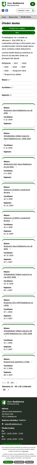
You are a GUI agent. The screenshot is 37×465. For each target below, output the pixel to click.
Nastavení (29, 462)
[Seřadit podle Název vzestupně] (10, 79)
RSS (25, 33)
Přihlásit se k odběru (21, 28)
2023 (6, 67)
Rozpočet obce (19, 71)
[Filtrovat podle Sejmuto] (18, 99)
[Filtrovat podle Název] (18, 83)
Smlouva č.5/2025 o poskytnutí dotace (17, 191)
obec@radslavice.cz (13, 424)
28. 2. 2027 (8, 375)
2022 (24, 63)
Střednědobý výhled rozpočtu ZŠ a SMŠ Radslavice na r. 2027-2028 (18, 333)
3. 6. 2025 (8, 173)
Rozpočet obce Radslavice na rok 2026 (18, 247)
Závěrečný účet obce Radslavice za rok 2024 (18, 165)
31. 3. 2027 (8, 318)
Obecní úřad (13, 17)
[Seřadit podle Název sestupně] (10, 80)
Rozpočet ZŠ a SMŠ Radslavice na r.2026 (18, 304)
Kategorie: (6, 63)
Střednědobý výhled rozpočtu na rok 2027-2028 (18, 275)
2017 (16, 63)
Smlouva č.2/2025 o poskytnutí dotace (17, 219)
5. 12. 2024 (8, 119)
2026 (6, 71)
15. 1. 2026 (8, 312)
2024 (15, 67)
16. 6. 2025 (8, 199)
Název (5, 80)
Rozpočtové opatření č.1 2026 (18, 362)
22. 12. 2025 (8, 255)
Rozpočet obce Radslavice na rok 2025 (18, 111)
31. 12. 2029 (8, 205)
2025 (23, 67)
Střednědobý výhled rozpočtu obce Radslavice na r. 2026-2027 (17, 138)
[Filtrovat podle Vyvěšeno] (18, 91)
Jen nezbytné (19, 462)
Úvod (4, 17)
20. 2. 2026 (8, 368)
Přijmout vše (8, 462)
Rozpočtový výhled (12, 74)
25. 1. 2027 (8, 262)
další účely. (25, 451)
